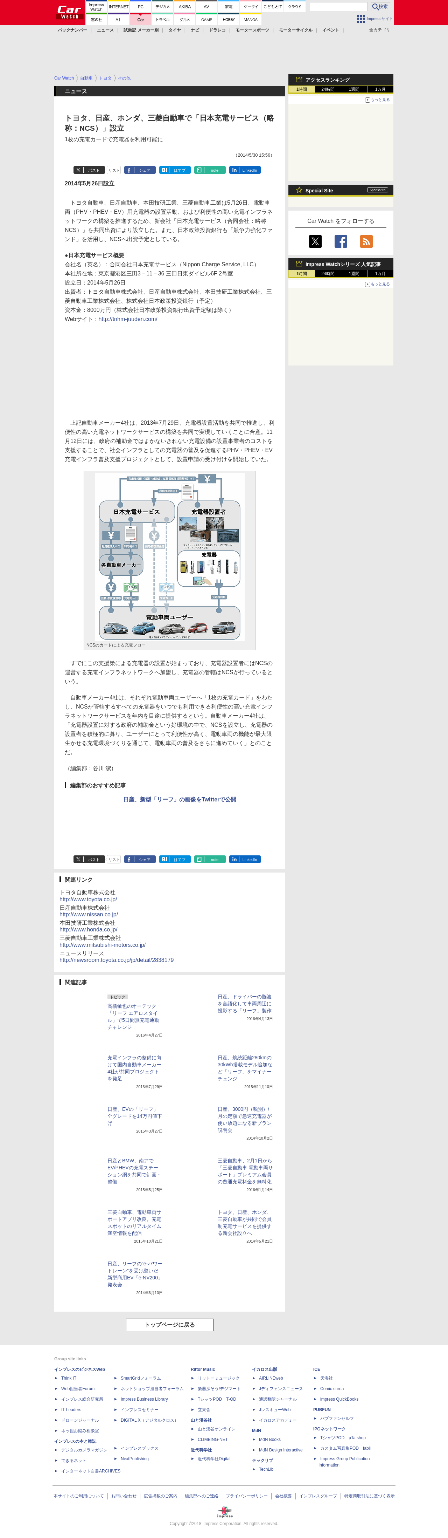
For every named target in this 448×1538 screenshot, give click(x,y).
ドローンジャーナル (80, 1420)
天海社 (326, 1378)
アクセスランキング (328, 80)
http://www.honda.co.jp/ (88, 929)
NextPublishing (135, 1458)
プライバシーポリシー (247, 1495)
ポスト (94, 170)
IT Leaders (71, 1409)
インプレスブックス (140, 1448)
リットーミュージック (219, 1378)
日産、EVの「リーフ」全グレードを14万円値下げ (134, 1116)
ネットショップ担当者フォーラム (152, 1388)
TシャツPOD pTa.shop (343, 1437)
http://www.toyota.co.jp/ (88, 899)
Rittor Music (203, 1369)
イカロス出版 (264, 1369)
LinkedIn (250, 170)
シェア (144, 170)
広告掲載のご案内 (160, 1495)
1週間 (354, 89)
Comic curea (332, 1388)
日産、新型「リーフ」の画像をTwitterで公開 (179, 799)
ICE (316, 1369)
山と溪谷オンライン (217, 1429)
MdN (256, 1430)
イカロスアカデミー (278, 1420)
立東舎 (204, 1409)
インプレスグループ (318, 1495)
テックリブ (262, 1460)
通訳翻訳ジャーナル (278, 1399)
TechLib (266, 1469)
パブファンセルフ (337, 1418)
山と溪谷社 (201, 1420)
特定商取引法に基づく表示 (369, 1495)
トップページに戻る (170, 1325)
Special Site (319, 190)
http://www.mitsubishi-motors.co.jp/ (102, 945)
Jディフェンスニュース (281, 1388)
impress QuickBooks (339, 1399)
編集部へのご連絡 (201, 1495)
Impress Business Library (144, 1399)
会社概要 (283, 1495)
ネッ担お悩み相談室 (80, 1430)
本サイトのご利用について (79, 1495)
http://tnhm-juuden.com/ (128, 319)
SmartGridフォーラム (141, 1378)
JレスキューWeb (274, 1409)
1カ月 (380, 89)
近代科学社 (201, 1450)
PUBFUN (322, 1409)
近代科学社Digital (214, 1458)
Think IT (68, 1378)
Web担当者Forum (77, 1388)
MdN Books (270, 1439)
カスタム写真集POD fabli (345, 1448)
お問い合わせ (123, 1495)
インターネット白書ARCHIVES (90, 1471)
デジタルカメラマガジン (84, 1450)
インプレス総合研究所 (82, 1399)
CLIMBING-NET (213, 1439)
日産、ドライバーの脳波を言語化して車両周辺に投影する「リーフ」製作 (245, 1003)
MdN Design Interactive (281, 1450)
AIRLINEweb (271, 1378)
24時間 (327, 89)
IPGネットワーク (329, 1429)
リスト (114, 170)
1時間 (301, 89)
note (214, 170)
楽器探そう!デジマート (219, 1388)
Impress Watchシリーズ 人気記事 (343, 264)
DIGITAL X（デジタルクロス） (149, 1420)
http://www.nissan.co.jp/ (88, 914)
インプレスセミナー (140, 1409)
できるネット (73, 1460)
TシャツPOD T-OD (217, 1399)
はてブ (180, 170)
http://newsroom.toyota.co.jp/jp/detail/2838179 (116, 960)
